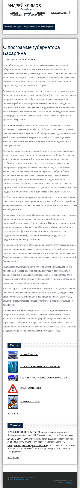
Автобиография (58, 13)
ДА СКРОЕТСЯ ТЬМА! (18, 439)
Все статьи (13, 414)
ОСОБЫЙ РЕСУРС (29, 355)
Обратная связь (35, 15)
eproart (69, 482)
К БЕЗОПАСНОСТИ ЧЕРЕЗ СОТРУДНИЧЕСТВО (43, 378)
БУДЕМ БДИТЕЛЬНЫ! (30, 388)
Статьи (27, 13)
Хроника (41, 13)
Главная (14, 13)
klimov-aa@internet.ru (21, 479)
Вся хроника (13, 458)
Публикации (15, 15)
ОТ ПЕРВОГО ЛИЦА (30, 402)
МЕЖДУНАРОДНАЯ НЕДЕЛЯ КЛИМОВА (27, 446)
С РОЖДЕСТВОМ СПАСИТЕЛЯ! (23, 432)
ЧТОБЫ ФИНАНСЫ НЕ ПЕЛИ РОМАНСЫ (40, 367)
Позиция (17, 27)
